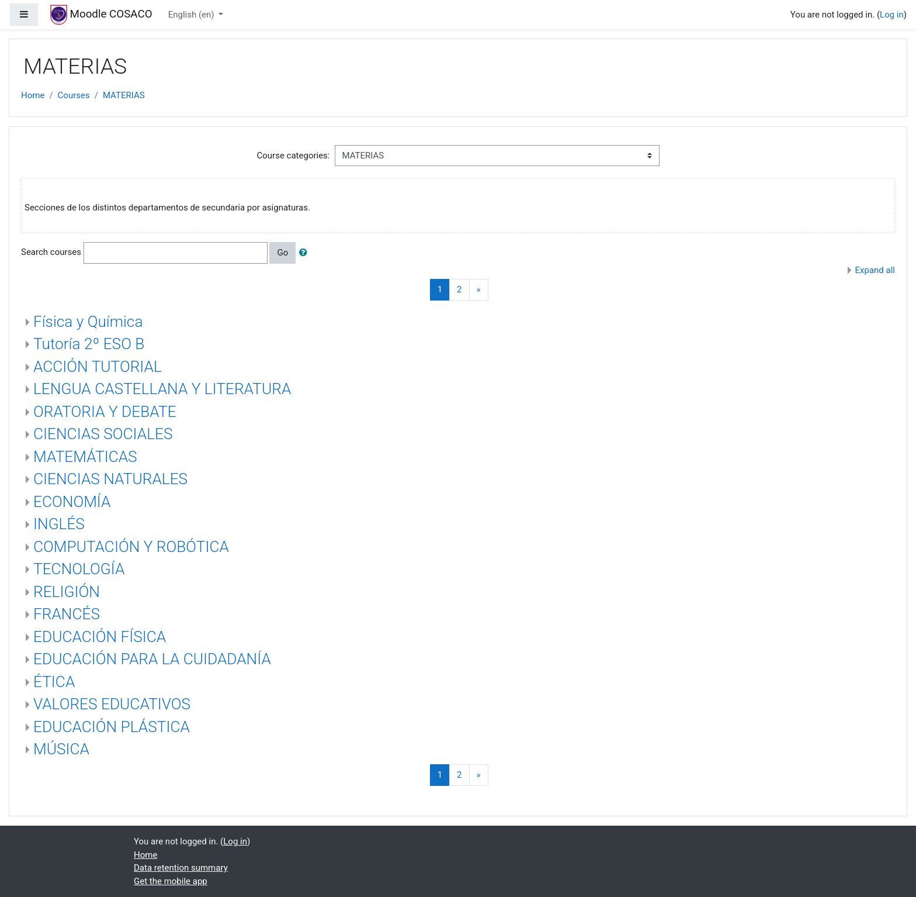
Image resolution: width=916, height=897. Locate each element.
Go (282, 252)
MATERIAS (124, 95)
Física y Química (88, 321)
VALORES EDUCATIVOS (111, 704)
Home (32, 95)
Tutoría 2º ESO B (88, 344)
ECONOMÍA (71, 501)
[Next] (478, 290)
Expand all (875, 270)
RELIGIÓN (66, 592)
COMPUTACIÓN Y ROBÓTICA (131, 547)
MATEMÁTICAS (85, 456)
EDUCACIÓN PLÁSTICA (111, 727)
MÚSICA (61, 749)
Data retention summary (181, 867)
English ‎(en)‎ (192, 14)
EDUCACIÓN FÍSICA (99, 637)
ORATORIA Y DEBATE (104, 411)
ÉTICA (54, 682)
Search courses (51, 252)
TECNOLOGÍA (78, 569)
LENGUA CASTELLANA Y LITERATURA (162, 389)
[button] (305, 253)
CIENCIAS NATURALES (110, 479)
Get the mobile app (170, 881)
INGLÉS (59, 524)
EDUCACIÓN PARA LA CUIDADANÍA (152, 659)
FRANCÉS (66, 614)
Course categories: (293, 155)
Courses (74, 95)
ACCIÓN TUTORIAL (97, 366)
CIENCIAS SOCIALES (103, 434)
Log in (892, 14)
